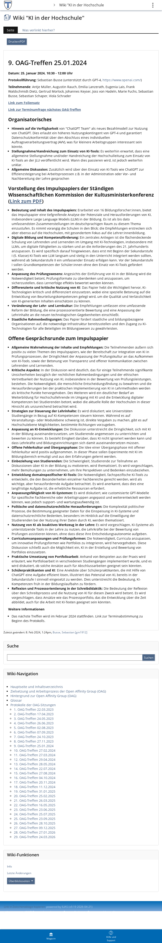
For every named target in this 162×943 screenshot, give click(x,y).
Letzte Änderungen (19, 873)
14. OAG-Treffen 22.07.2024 (34, 768)
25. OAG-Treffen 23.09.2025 (34, 819)
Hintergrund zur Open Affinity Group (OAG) (43, 696)
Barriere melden (98, 912)
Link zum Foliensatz (24, 103)
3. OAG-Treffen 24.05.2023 (34, 718)
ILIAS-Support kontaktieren (42, 912)
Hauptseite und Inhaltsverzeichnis (36, 687)
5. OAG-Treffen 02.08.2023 (34, 728)
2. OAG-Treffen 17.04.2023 (34, 714)
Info (9, 866)
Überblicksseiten (21, 881)
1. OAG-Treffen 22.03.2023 (34, 709)
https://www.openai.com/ (122, 80)
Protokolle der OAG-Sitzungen (33, 705)
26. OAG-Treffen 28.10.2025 (34, 823)
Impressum (14, 912)
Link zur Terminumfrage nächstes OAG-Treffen (44, 109)
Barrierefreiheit (73, 912)
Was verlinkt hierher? (38, 30)
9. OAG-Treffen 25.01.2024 (34, 746)
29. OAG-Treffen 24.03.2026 (34, 837)
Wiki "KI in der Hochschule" (81, 5)
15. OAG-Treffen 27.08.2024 (34, 773)
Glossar (16, 700)
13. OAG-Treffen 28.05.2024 (34, 764)
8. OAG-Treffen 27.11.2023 (34, 741)
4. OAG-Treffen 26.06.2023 (34, 723)
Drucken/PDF (16, 41)
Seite (8, 30)
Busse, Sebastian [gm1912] (70, 632)
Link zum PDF (26, 201)
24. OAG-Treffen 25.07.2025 (34, 814)
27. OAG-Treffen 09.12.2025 (34, 828)
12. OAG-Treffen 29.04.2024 (34, 759)
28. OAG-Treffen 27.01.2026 (34, 832)
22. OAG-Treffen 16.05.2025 (34, 805)
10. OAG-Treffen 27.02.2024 (34, 750)
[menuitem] (51, 936)
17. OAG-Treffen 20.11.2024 (34, 782)
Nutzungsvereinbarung (127, 912)
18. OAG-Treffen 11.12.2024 (34, 787)
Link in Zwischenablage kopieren (24, 907)
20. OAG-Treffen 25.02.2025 (34, 796)
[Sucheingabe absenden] (148, 657)
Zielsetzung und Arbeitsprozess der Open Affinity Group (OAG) (58, 691)
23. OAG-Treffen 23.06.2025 (34, 809)
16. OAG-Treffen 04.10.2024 (34, 778)
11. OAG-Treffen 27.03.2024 (34, 755)
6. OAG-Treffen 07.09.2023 (34, 732)
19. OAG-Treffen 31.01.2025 (34, 791)
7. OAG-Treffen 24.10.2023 (34, 737)
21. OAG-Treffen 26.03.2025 (34, 800)
